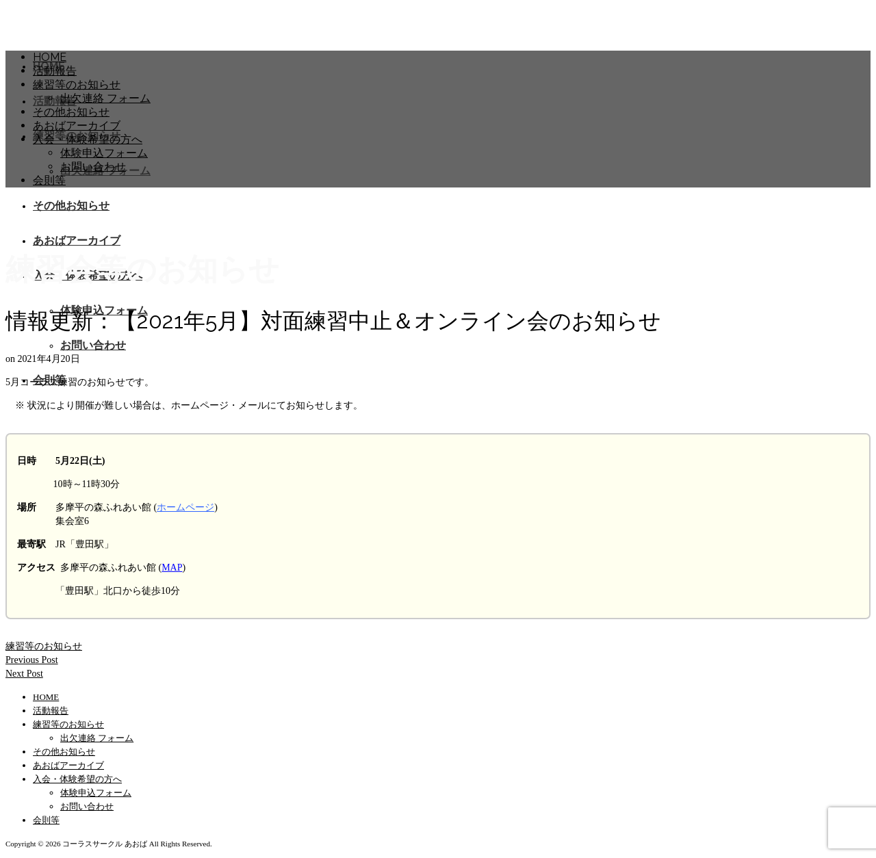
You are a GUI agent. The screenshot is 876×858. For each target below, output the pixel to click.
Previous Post (31, 660)
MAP (172, 567)
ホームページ (185, 507)
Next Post (24, 673)
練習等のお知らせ (43, 646)
